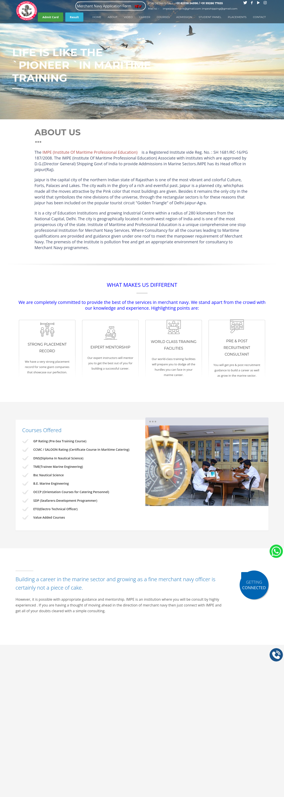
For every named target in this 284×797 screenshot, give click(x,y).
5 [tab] (202, 498)
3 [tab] (182, 498)
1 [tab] (268, 87)
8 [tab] (232, 498)
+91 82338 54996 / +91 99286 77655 (199, 3)
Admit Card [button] (50, 17)
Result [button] (74, 17)
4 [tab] (192, 498)
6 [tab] (212, 498)
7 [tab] (222, 498)
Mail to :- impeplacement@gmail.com (174, 8)
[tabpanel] (142, 59)
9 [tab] (242, 498)
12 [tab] (268, 112)
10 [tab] (252, 498)
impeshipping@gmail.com (219, 8)
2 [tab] (172, 498)
